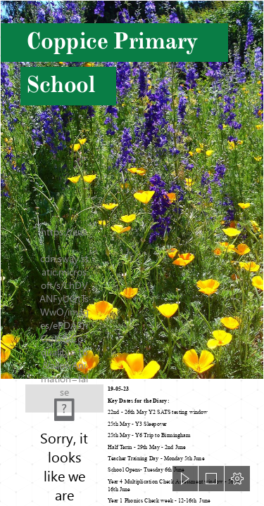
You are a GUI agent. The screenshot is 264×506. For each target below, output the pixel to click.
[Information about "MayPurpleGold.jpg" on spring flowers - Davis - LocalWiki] (132, 189)
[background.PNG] (64, 393)
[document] (132, 253)
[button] (185, 478)
